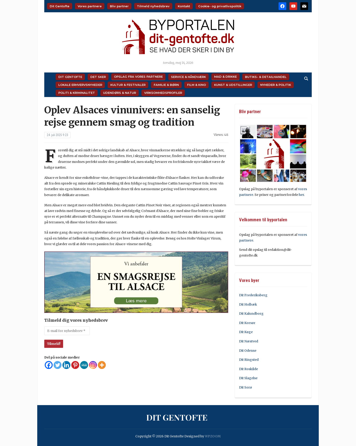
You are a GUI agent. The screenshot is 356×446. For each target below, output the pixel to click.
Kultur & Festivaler (128, 85)
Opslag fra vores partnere (138, 76)
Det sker (98, 77)
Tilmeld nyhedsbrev (153, 6)
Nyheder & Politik (275, 85)
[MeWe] (84, 365)
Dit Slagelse (248, 378)
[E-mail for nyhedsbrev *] (67, 330)
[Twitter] (58, 365)
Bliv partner (119, 6)
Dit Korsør (247, 323)
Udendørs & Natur (119, 93)
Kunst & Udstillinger (233, 85)
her (301, 195)
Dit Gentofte (59, 6)
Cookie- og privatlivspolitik (219, 6)
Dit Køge (246, 332)
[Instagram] (93, 365)
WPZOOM (213, 436)
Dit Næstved (248, 341)
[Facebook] (49, 365)
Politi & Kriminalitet (76, 93)
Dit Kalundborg (251, 313)
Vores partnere (90, 6)
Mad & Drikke (225, 76)
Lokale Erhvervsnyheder (80, 85)
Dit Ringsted (249, 360)
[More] (102, 365)
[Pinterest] (75, 365)
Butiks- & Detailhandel (266, 77)
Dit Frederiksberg (253, 295)
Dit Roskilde (248, 369)
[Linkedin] (66, 365)
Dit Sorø (245, 387)
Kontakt (184, 6)
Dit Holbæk (248, 304)
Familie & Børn (166, 85)
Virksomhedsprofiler (163, 93)
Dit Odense (247, 351)
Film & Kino (196, 85)
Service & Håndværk (188, 77)
